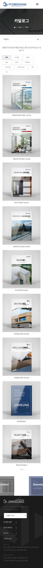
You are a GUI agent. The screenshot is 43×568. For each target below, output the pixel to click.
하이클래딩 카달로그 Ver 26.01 (21, 378)
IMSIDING (27, 62)
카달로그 (21, 39)
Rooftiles (17, 57)
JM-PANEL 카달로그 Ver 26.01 (21, 334)
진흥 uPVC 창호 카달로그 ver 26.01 (21, 159)
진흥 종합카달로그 (21, 421)
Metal (6, 62)
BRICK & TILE (21, 67)
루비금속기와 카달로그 (21, 465)
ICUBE (16, 62)
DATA (5, 533)
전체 (6, 57)
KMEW (27, 57)
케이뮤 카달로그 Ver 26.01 (21, 290)
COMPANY (7, 522)
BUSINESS (7, 528)
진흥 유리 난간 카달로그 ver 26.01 (21, 246)
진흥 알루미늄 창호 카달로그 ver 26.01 (21, 115)
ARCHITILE (8, 67)
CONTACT (7, 539)
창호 (32, 67)
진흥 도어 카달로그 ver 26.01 (21, 203)
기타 (6, 72)
